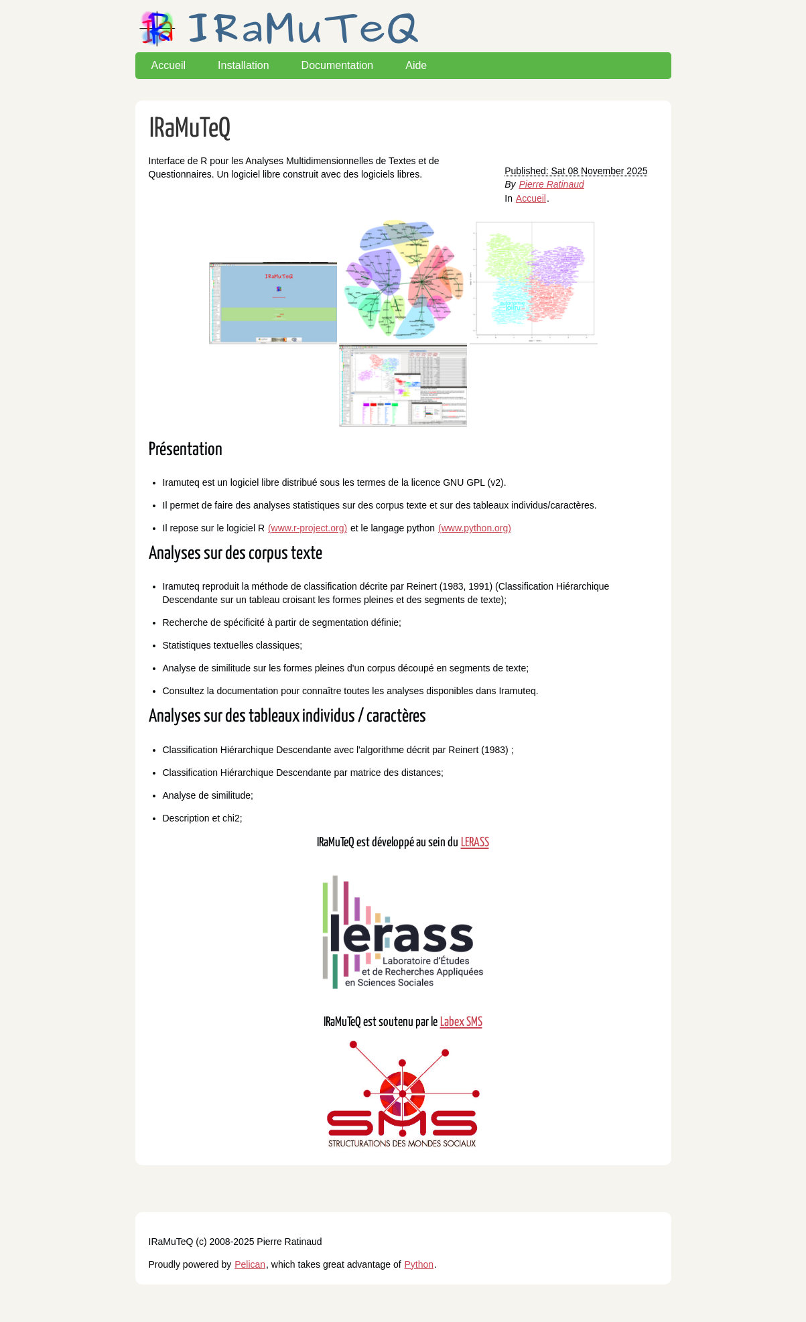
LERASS (475, 842)
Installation (243, 65)
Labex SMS (461, 1022)
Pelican (249, 1264)
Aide (416, 65)
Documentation (337, 65)
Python (419, 1264)
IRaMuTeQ (189, 129)
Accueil (168, 65)
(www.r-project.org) (307, 528)
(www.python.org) (474, 528)
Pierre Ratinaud (551, 184)
